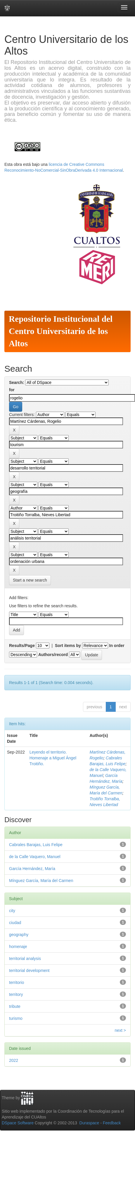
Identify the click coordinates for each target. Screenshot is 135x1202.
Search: (16, 382)
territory (16, 994)
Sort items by (68, 645)
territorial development (29, 970)
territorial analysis (25, 958)
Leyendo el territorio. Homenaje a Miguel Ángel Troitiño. (53, 758)
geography (18, 934)
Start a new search (30, 580)
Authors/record (53, 654)
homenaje (18, 946)
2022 (13, 1060)
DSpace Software (18, 1123)
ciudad (15, 922)
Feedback (112, 1123)
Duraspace (89, 1123)
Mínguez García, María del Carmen (41, 880)
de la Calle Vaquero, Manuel (34, 856)
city (12, 910)
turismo (15, 1018)
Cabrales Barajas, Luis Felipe (36, 844)
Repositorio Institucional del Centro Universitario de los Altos (60, 331)
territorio (16, 982)
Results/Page (22, 645)
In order (116, 645)
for (12, 389)
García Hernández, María (32, 868)
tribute (14, 1006)
